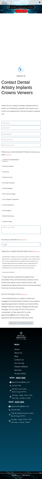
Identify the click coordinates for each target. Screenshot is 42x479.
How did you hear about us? (14, 240)
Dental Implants (8, 166)
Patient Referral (21, 367)
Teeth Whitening (8, 216)
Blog (16, 356)
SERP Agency (26, 475)
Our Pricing (19, 363)
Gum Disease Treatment (11, 199)
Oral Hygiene (7, 210)
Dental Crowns (7, 177)
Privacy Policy (20, 374)
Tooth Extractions (8, 205)
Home (17, 349)
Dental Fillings (7, 221)
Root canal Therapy (9, 194)
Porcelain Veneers (9, 183)
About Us (18, 353)
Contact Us (19, 360)
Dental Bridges (8, 188)
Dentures (6, 172)
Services (17, 370)
